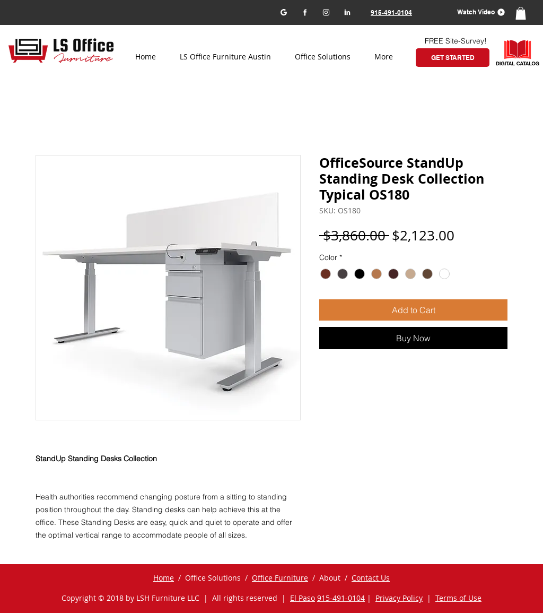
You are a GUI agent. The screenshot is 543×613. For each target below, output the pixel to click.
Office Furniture (280, 578)
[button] (477, 12)
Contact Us (371, 578)
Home (163, 578)
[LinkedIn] (347, 12)
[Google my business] (283, 12)
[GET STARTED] (452, 57)
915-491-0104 (341, 598)
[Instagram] (326, 12)
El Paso (302, 598)
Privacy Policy (399, 598)
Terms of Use (458, 598)
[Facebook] (304, 12)
